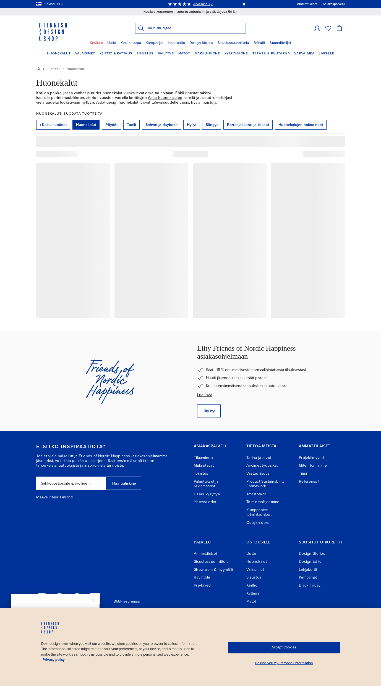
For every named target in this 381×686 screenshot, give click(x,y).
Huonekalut (59, 53)
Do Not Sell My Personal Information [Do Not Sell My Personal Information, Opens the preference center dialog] (284, 663)
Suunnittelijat (280, 43)
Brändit (259, 43)
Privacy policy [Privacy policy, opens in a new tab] (54, 660)
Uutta (111, 43)
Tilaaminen (203, 457)
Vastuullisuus (258, 473)
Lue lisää (204, 395)
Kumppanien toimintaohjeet (259, 512)
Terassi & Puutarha (271, 53)
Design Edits (310, 561)
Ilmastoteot (256, 494)
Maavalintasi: (47, 497)
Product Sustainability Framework (265, 483)
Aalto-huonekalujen (165, 97)
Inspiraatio (176, 43)
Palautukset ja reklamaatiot (206, 483)
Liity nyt (208, 411)
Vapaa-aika (304, 53)
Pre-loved (202, 585)
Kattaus (252, 593)
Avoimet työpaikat (262, 465)
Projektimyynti (311, 457)
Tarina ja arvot (258, 457)
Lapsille (326, 53)
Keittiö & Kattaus (116, 53)
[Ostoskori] (339, 28)
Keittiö (251, 585)
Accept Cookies (284, 647)
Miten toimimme (313, 465)
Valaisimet (85, 53)
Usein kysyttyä (207, 494)
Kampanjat (154, 43)
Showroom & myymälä (213, 569)
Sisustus (145, 53)
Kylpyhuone (236, 53)
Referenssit (309, 481)
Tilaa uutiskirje (123, 483)
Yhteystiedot (205, 502)
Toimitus (201, 473)
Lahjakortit (308, 569)
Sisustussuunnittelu (233, 43)
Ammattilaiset (205, 553)
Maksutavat (204, 465)
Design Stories (201, 43)
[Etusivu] (38, 69)
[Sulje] (93, 600)
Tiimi (303, 473)
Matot (184, 53)
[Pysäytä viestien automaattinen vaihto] (244, 4)
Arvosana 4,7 (203, 4)
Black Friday (309, 585)
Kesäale (96, 43)
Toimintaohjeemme (262, 502)
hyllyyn (88, 102)
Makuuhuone (207, 53)
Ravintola (202, 577)
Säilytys (166, 53)
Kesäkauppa (131, 43)
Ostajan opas (258, 522)
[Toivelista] (328, 28)
